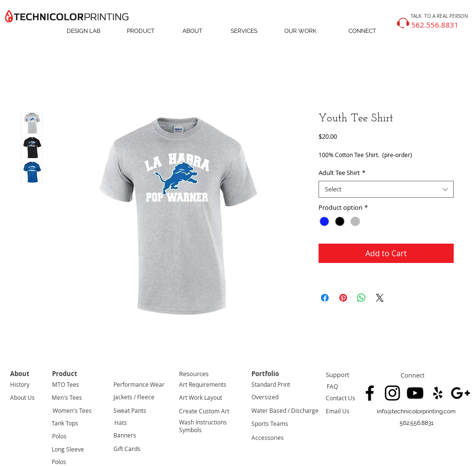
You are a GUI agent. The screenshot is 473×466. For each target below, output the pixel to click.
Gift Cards (126, 448)
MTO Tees (65, 384)
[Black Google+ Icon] (460, 393)
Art (183, 384)
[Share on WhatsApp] (361, 298)
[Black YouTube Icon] (415, 393)
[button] (416, 423)
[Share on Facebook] (325, 298)
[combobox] (386, 189)
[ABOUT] (192, 31)
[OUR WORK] (300, 31)
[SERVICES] (244, 31)
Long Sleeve (68, 449)
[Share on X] (380, 298)
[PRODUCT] (140, 31)
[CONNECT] (362, 31)
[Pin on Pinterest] (343, 298)
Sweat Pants (129, 410)
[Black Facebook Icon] (370, 393)
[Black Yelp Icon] (438, 393)
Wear (157, 384)
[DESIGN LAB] (83, 31)
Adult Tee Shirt (342, 173)
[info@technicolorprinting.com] (416, 411)
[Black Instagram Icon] (392, 393)
